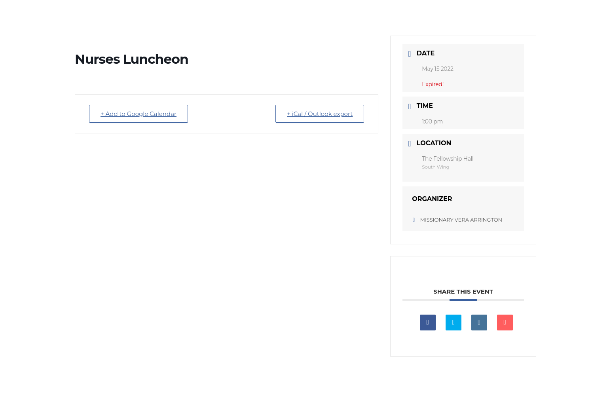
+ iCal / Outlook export (320, 114)
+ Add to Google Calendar (138, 114)
